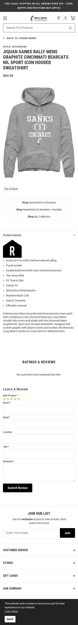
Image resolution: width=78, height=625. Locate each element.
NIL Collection (39, 216)
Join (67, 533)
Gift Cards (10, 575)
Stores (8, 563)
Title (5, 447)
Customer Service (15, 550)
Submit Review (18, 488)
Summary (8, 461)
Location (7, 432)
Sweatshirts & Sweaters (39, 202)
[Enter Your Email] (30, 533)
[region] (39, 287)
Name (6, 403)
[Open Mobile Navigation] (5, 18)
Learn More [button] (11, 611)
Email (6, 417)
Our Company (12, 588)
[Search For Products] (30, 28)
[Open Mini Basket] (72, 18)
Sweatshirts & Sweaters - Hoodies (39, 209)
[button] (59, 18)
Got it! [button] (10, 619)
